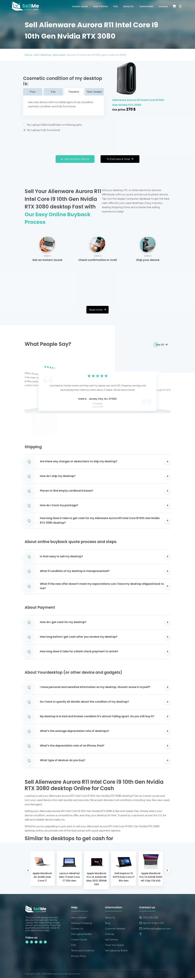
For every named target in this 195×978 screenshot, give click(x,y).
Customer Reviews (115, 928)
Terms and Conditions (82, 950)
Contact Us (77, 928)
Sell (36, 54)
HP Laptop (97, 403)
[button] (31, 385)
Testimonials (146, 6)
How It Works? (79, 917)
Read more (97, 309)
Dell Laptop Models (81, 934)
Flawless (74, 91)
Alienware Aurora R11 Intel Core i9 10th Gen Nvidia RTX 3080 (138, 102)
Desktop (46, 54)
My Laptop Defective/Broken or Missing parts (63, 124)
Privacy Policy (78, 956)
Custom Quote (79, 939)
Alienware (59, 54)
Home (28, 54)
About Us (128, 6)
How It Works (100, 6)
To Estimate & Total (120, 159)
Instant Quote (80, 6)
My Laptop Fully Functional (63, 130)
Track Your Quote (114, 945)
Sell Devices (111, 939)
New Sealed (94, 91)
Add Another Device (75, 159)
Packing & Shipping (81, 923)
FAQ (115, 6)
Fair (53, 91)
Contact (163, 6)
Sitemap (109, 934)
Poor (33, 91)
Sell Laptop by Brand (116, 950)
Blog (107, 923)
